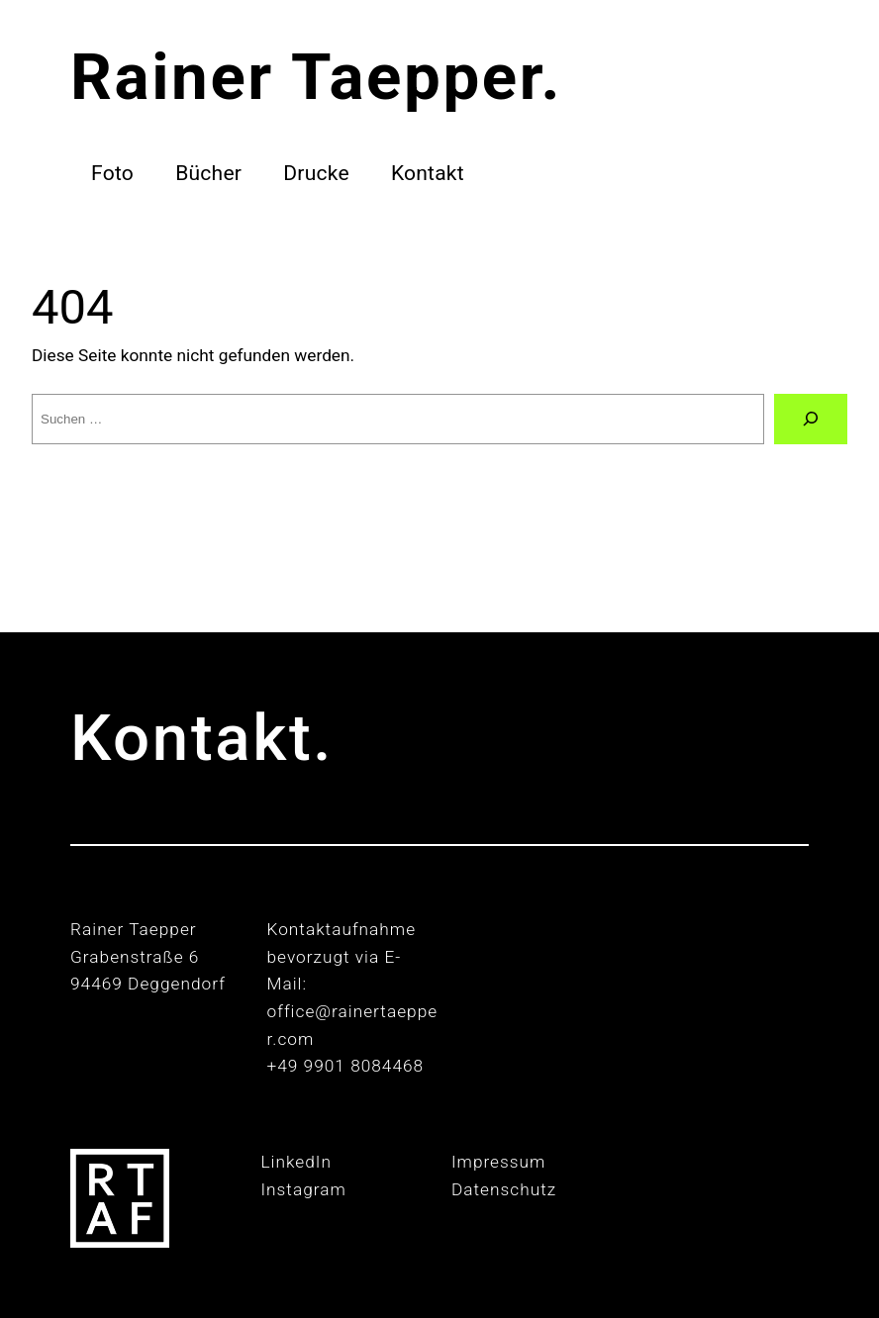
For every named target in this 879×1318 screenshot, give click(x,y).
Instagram (303, 1189)
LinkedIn (296, 1162)
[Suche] (810, 419)
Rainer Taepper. (316, 77)
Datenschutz (503, 1189)
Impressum (498, 1162)
